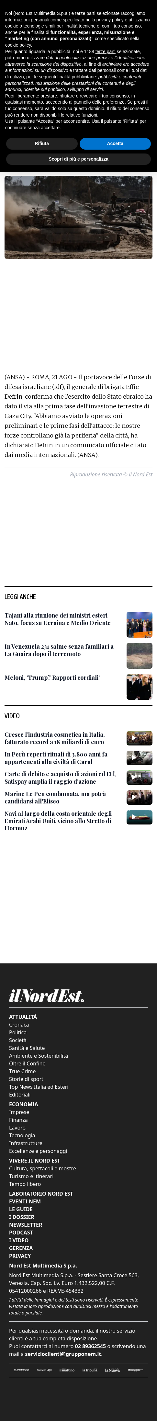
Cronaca (19, 1024)
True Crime (22, 1071)
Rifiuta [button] (42, 143)
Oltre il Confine (27, 1063)
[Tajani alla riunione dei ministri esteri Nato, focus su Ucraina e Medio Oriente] (63, 619)
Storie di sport (26, 1079)
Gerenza (21, 1248)
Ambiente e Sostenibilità (38, 1055)
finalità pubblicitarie (76, 76)
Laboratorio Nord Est (41, 1193)
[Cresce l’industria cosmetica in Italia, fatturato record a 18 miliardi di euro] (63, 738)
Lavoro (17, 1127)
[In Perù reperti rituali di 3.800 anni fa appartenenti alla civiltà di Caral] (63, 758)
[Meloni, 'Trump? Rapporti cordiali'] (52, 677)
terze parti (105, 51)
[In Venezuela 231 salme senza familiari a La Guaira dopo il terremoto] (63, 650)
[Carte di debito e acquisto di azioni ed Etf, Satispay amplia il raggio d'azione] (63, 777)
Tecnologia (22, 1135)
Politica (18, 1032)
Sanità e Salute (27, 1048)
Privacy (20, 1255)
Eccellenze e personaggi (38, 1150)
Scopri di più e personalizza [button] (78, 159)
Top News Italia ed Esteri (38, 1086)
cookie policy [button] (18, 45)
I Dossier (21, 1217)
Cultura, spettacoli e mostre (42, 1168)
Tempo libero (25, 1184)
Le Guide (21, 1209)
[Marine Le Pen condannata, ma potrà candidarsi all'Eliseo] (63, 797)
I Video (18, 1240)
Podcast (21, 1232)
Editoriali (19, 1094)
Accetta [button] (115, 143)
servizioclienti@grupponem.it (63, 1354)
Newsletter (25, 1224)
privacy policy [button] (110, 19)
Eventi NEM (25, 1201)
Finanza (18, 1119)
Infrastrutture (25, 1143)
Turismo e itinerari (31, 1176)
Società (18, 1040)
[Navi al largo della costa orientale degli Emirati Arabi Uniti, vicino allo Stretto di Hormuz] (63, 821)
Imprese (19, 1112)
